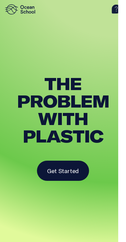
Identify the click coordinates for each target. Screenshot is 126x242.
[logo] (22, 9)
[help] (116, 9)
